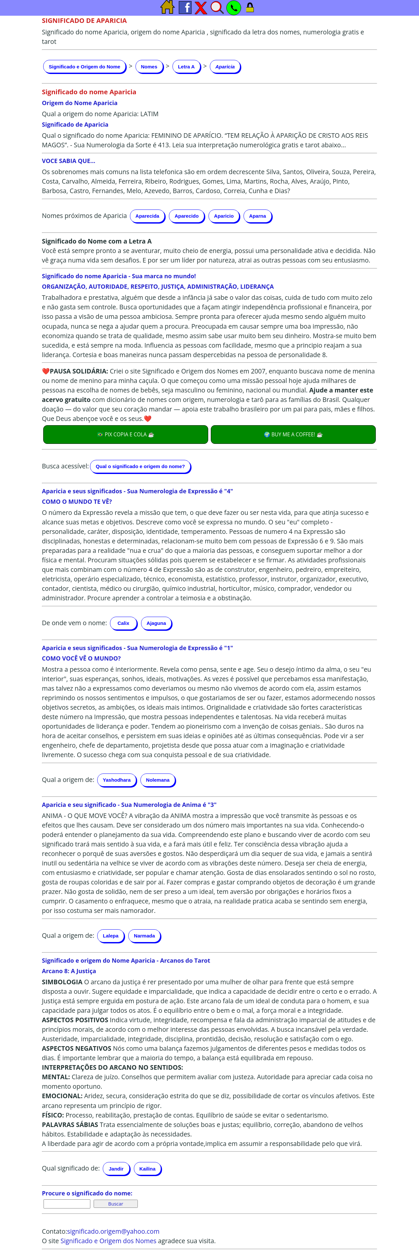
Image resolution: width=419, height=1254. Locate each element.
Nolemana (158, 780)
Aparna (257, 216)
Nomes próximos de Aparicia (84, 215)
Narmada (144, 935)
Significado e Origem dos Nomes (108, 1240)
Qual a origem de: (68, 779)
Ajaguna (156, 623)
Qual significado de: (71, 1168)
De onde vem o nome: (74, 622)
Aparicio (224, 216)
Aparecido (186, 216)
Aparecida (147, 216)
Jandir (116, 1169)
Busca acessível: (65, 465)
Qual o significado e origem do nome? (140, 466)
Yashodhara (117, 780)
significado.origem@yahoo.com (113, 1231)
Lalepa (110, 935)
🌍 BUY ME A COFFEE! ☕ (293, 434)
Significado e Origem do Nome (84, 66)
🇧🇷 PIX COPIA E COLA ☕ (125, 434)
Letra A (186, 66)
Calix (123, 623)
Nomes (149, 66)
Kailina (147, 1169)
